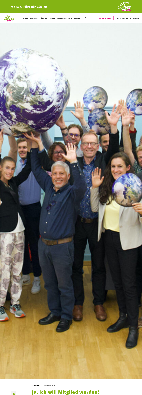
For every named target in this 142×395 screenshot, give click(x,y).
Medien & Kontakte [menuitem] (65, 18)
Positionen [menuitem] (35, 18)
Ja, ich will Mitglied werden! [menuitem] (128, 18)
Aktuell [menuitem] (26, 18)
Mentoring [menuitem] (79, 18)
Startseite (35, 385)
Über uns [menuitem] (44, 18)
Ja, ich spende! (105, 18)
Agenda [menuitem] (53, 18)
